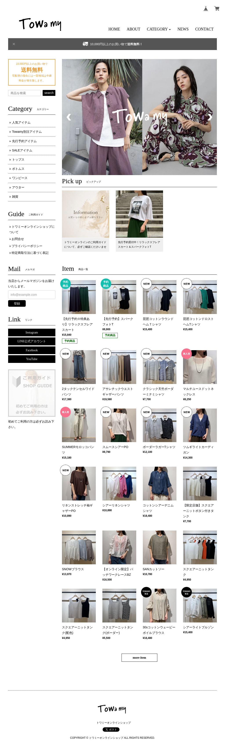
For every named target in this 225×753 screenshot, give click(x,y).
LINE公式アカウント (32, 341)
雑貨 (15, 196)
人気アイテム (21, 122)
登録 (17, 303)
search (49, 93)
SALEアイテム (22, 150)
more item (139, 657)
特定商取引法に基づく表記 (30, 253)
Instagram (32, 332)
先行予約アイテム (24, 141)
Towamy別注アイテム (27, 131)
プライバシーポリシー (27, 246)
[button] (159, 29)
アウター (18, 187)
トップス (18, 159)
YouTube (31, 359)
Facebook (32, 350)
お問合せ (18, 239)
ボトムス (18, 168)
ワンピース (19, 178)
